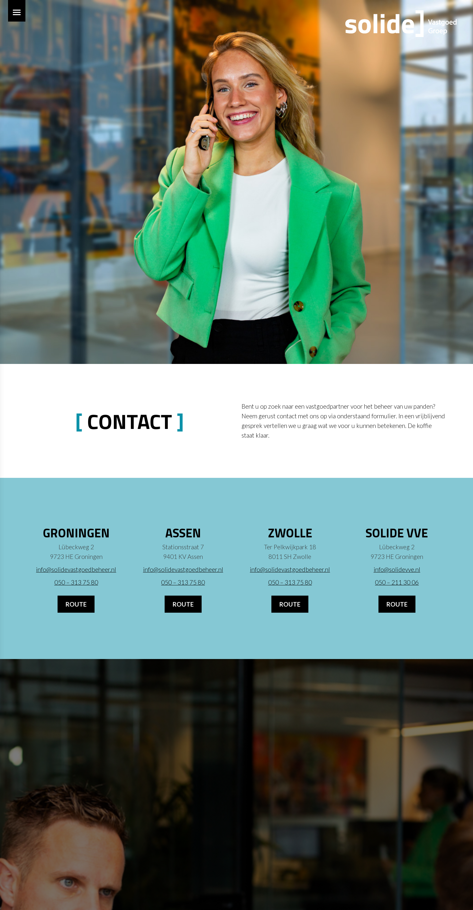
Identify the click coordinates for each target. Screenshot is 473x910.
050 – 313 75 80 (76, 582)
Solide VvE (397, 533)
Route (76, 604)
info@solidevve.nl (397, 569)
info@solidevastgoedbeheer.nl (76, 569)
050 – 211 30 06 (397, 582)
